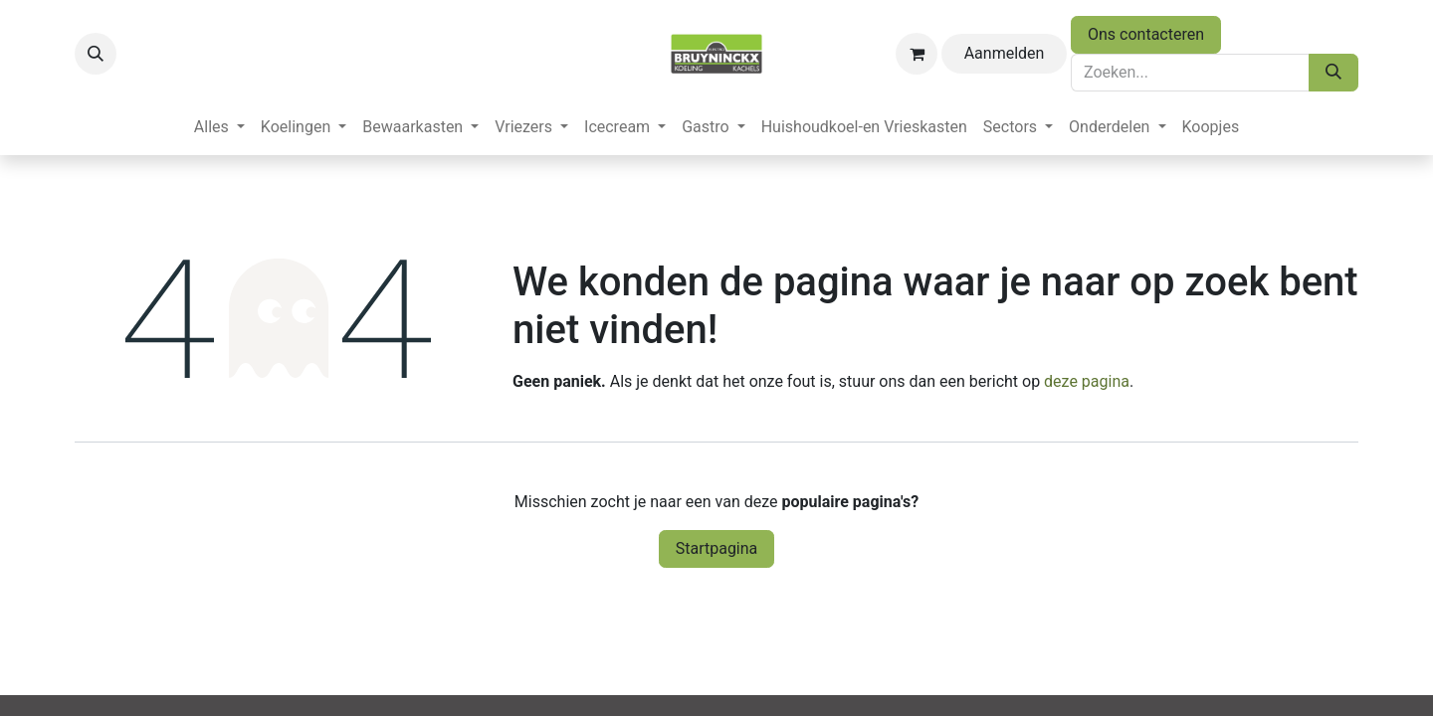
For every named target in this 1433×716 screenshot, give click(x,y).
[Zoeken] (1333, 72)
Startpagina (717, 548)
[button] (95, 54)
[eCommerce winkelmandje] (916, 54)
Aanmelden (1004, 53)
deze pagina (1086, 381)
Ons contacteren (1146, 34)
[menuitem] (219, 127)
